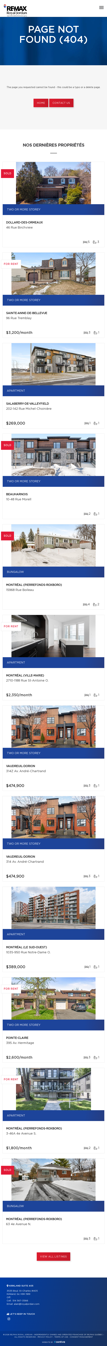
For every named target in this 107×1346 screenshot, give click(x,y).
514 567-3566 (20, 1301)
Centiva (59, 1342)
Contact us (61, 103)
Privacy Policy (45, 1337)
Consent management (81, 1337)
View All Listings (53, 1257)
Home (41, 103)
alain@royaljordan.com (26, 1304)
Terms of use (61, 1337)
